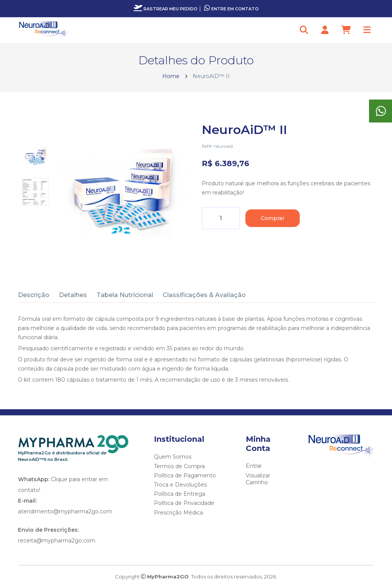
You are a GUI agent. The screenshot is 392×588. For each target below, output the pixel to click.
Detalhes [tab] (73, 295)
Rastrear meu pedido (166, 8)
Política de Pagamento (185, 475)
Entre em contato (231, 8)
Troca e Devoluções (180, 484)
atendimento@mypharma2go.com (65, 511)
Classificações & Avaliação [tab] (204, 295)
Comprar (272, 218)
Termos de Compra (179, 466)
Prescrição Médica (178, 512)
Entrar (254, 465)
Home (171, 76)
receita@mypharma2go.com (56, 540)
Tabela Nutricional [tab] (124, 295)
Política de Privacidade (184, 503)
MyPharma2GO (168, 576)
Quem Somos (172, 456)
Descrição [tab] (33, 295)
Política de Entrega (179, 493)
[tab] (35, 155)
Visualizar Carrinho (258, 479)
